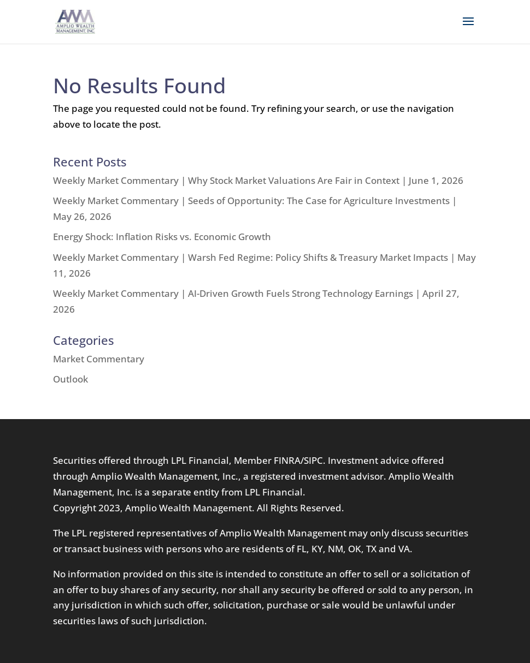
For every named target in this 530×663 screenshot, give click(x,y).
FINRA (287, 460)
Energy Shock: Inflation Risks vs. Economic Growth (162, 236)
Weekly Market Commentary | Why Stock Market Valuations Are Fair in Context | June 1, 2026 (258, 180)
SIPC (313, 460)
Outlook (70, 379)
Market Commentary (98, 359)
